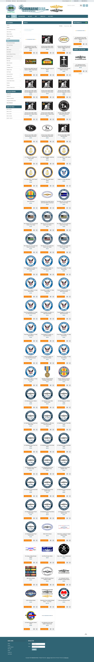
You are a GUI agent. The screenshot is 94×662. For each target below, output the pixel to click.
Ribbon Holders (9, 34)
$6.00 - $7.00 (9, 111)
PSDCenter (66, 657)
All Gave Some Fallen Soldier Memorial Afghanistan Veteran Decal (31, 92)
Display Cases (9, 69)
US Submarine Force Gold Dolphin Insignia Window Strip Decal (31, 47)
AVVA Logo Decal (30, 201)
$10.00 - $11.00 (9, 118)
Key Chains (9, 51)
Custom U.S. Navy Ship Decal (64, 179)
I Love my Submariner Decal (64, 600)
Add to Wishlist (34, 53)
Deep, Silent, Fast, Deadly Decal (63, 556)
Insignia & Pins (9, 76)
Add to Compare (37, 53)
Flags (8, 47)
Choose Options (28, 52)
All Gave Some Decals (11, 42)
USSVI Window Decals (30, 600)
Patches (8, 83)
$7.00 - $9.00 (9, 113)
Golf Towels (9, 71)
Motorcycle (9, 58)
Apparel (8, 25)
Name (29, 643)
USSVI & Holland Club (11, 87)
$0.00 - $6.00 (9, 109)
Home (8, 18)
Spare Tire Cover (10, 56)
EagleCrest (9, 96)
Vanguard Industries (10, 98)
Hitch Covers (9, 31)
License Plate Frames (10, 80)
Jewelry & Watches (10, 78)
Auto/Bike (12, 18)
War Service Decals (31, 578)
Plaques (8, 85)
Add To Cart (27, 629)
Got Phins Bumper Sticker (47, 556)
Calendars (8, 65)
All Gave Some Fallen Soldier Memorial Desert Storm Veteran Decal (63, 92)
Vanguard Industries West (11, 100)
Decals (8, 40)
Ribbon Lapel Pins (10, 36)
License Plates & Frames (11, 54)
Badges (8, 27)
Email (29, 646)
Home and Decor (10, 74)
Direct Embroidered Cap (11, 29)
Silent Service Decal (47, 533)
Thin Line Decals (10, 45)
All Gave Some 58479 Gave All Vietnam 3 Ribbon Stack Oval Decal (64, 47)
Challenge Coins (10, 67)
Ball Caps (8, 60)
